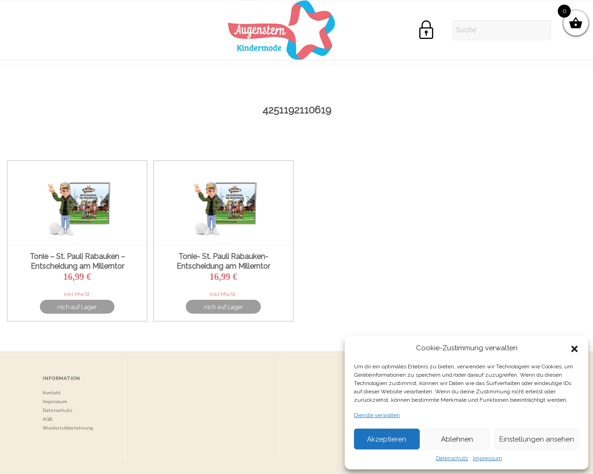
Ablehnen (457, 439)
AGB (47, 419)
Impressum (487, 458)
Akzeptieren (386, 439)
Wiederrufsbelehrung (68, 427)
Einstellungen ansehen (536, 439)
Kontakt (52, 392)
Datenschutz (452, 458)
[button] (574, 348)
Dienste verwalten (377, 415)
